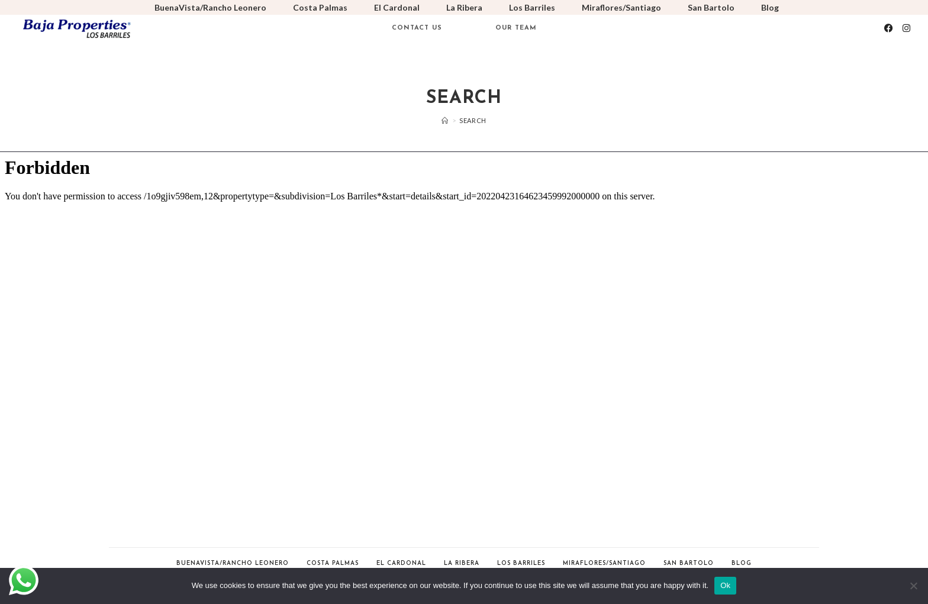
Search (472, 120)
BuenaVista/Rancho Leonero (210, 7)
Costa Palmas (320, 7)
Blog (770, 7)
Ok (725, 585)
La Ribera (464, 7)
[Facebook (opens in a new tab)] (888, 28)
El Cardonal (397, 7)
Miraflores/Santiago (621, 7)
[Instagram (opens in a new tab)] (906, 28)
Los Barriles (532, 7)
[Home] (445, 120)
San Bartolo (711, 7)
